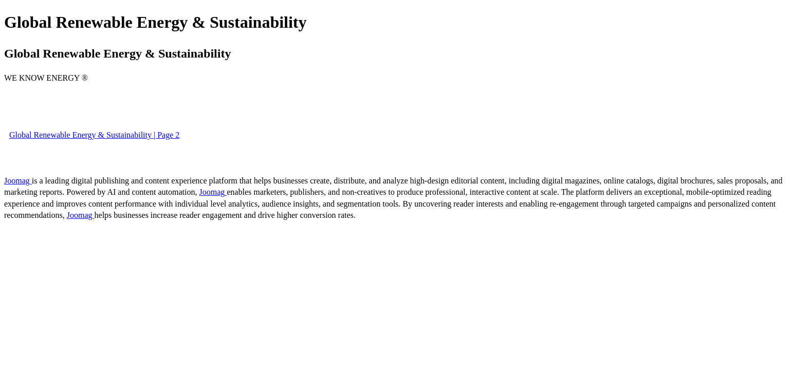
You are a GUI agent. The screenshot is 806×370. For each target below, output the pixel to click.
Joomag (18, 180)
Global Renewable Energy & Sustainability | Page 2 (94, 135)
